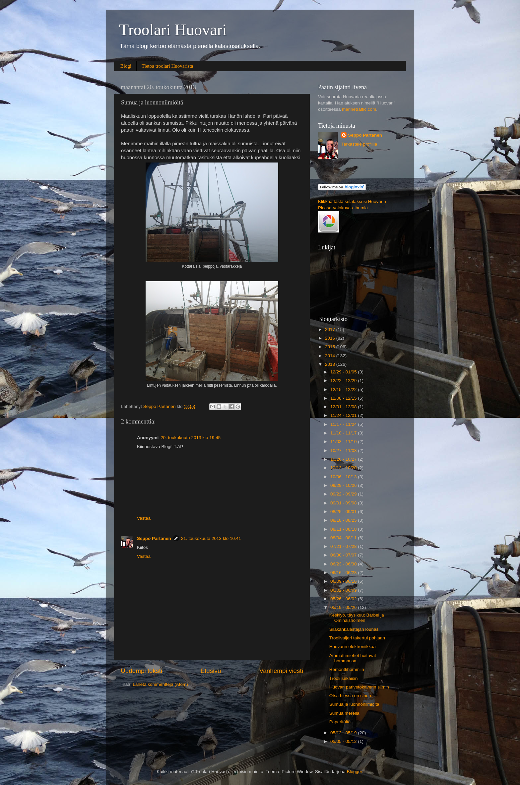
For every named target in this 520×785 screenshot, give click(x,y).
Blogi (125, 66)
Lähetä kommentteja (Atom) (160, 684)
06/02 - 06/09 (344, 590)
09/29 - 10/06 (344, 485)
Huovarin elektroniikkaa (352, 646)
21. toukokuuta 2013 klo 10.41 (211, 538)
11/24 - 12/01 (344, 415)
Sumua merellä (344, 713)
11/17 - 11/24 (344, 424)
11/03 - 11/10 (344, 441)
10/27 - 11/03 (344, 450)
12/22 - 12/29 (344, 380)
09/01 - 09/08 (344, 502)
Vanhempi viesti (281, 670)
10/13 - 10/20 (344, 467)
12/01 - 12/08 (344, 406)
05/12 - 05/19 (344, 732)
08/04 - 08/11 (344, 537)
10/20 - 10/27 (344, 459)
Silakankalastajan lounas (354, 629)
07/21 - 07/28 (344, 546)
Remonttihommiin (346, 669)
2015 (330, 346)
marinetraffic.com (359, 109)
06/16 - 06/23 (344, 572)
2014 (330, 355)
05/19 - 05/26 (344, 607)
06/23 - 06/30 (344, 563)
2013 (330, 364)
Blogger (354, 771)
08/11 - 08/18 (344, 529)
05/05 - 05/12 (344, 741)
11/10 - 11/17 (344, 432)
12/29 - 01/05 (344, 371)
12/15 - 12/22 (344, 389)
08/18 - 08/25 (344, 520)
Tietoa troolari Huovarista (167, 66)
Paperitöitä (340, 721)
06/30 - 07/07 (344, 555)
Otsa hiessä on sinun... (352, 695)
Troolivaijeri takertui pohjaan (357, 637)
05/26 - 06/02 (344, 598)
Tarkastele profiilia (359, 144)
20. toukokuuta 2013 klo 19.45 (191, 437)
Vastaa (144, 518)
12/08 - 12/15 (344, 398)
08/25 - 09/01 (344, 511)
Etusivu (211, 670)
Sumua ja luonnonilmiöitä (354, 704)
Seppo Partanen (154, 538)
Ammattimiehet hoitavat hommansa (352, 658)
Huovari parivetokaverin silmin (359, 687)
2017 (330, 329)
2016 (330, 338)
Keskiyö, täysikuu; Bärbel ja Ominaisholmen (356, 618)
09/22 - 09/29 (344, 493)
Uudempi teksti (141, 670)
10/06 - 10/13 (344, 476)
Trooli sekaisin (343, 678)
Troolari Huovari (173, 29)
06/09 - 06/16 (344, 581)
